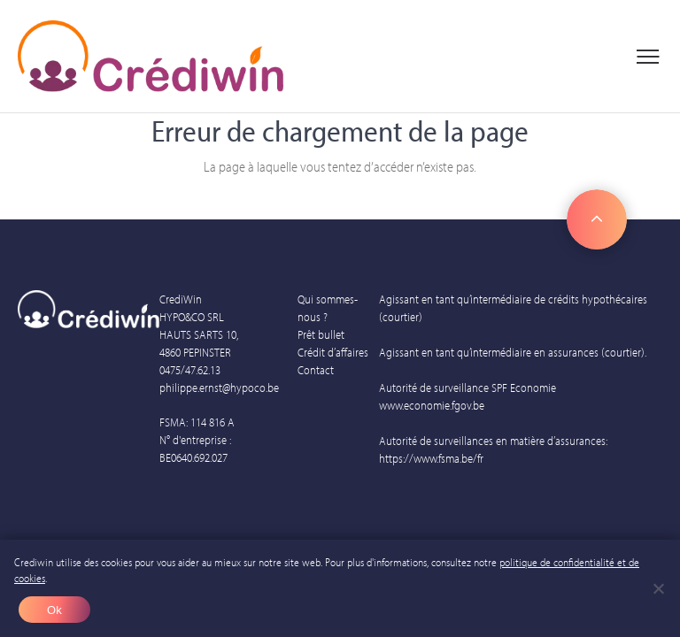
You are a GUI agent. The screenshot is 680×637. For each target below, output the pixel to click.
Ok (54, 610)
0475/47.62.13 (189, 370)
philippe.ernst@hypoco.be (219, 387)
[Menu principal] (647, 56)
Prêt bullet (321, 334)
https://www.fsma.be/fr (431, 458)
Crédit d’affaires (333, 352)
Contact (316, 370)
